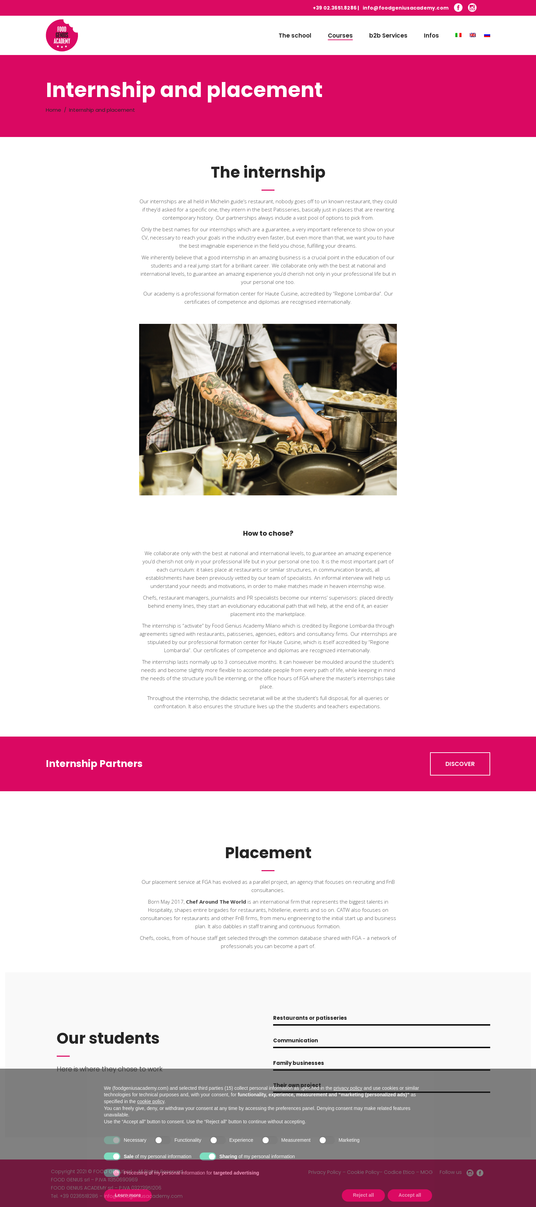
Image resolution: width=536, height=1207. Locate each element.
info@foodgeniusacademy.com (405, 7)
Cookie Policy (363, 1172)
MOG (426, 1172)
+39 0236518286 (79, 1196)
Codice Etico (399, 1172)
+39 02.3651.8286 (335, 7)
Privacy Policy (324, 1172)
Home (53, 109)
